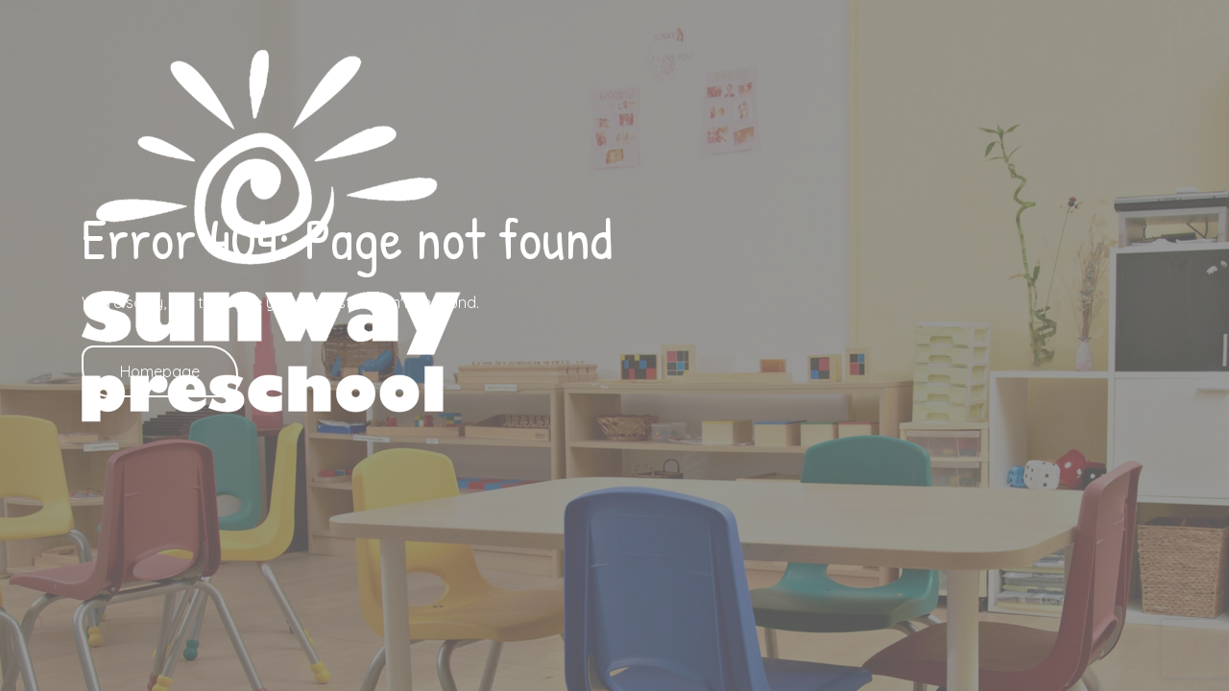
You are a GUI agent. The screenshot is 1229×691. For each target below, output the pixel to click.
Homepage (160, 371)
